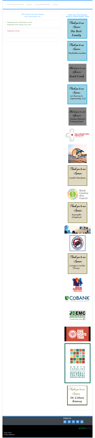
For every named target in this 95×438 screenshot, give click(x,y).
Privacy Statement (9, 434)
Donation (55, 4)
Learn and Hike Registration (42, 4)
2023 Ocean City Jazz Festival (15, 4)
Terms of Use (8, 432)
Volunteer (29, 4)
